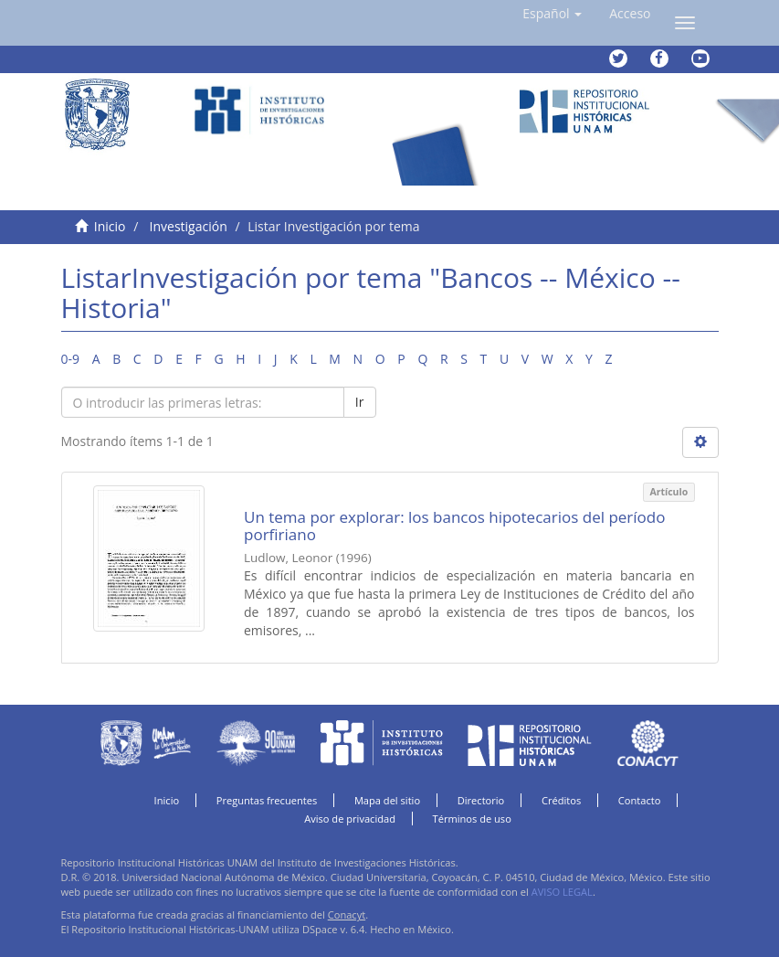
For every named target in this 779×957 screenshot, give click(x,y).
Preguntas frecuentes (266, 800)
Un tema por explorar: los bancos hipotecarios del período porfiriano (454, 525)
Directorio (481, 800)
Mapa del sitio (387, 800)
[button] (552, 13)
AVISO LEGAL (562, 892)
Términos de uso (472, 818)
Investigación (188, 226)
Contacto (639, 800)
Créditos (561, 800)
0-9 (70, 358)
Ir (359, 401)
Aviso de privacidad (349, 818)
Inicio (110, 226)
